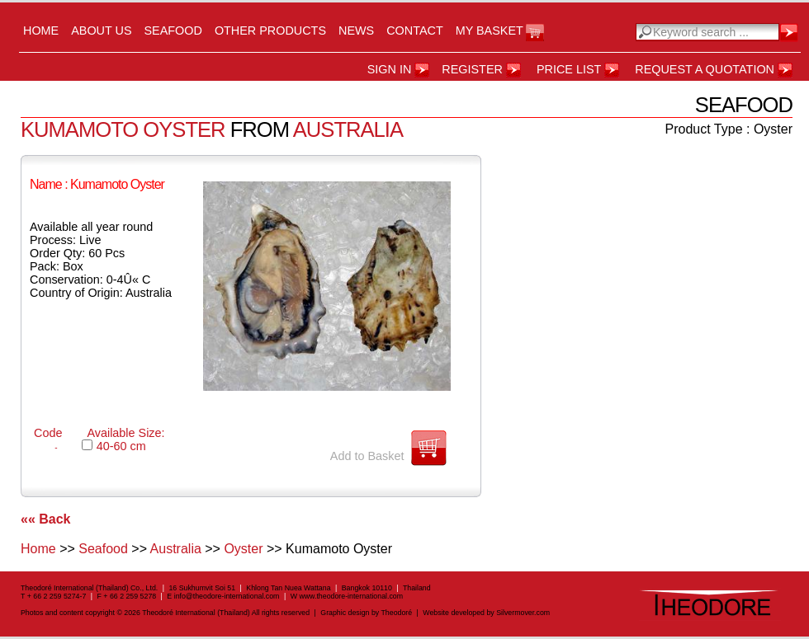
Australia (175, 549)
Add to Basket (367, 456)
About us (101, 30)
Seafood (173, 30)
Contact (414, 30)
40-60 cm (121, 446)
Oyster (243, 549)
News (356, 30)
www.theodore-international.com (351, 596)
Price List (569, 69)
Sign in (389, 69)
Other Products (270, 30)
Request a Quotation (704, 69)
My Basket (489, 30)
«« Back (46, 519)
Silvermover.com (523, 612)
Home (41, 30)
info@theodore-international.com (227, 596)
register (472, 69)
